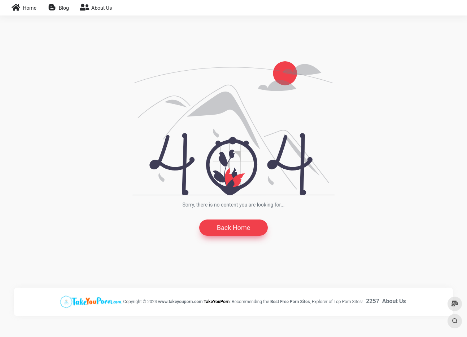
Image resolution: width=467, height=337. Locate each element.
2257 (372, 301)
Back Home (233, 227)
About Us (394, 301)
